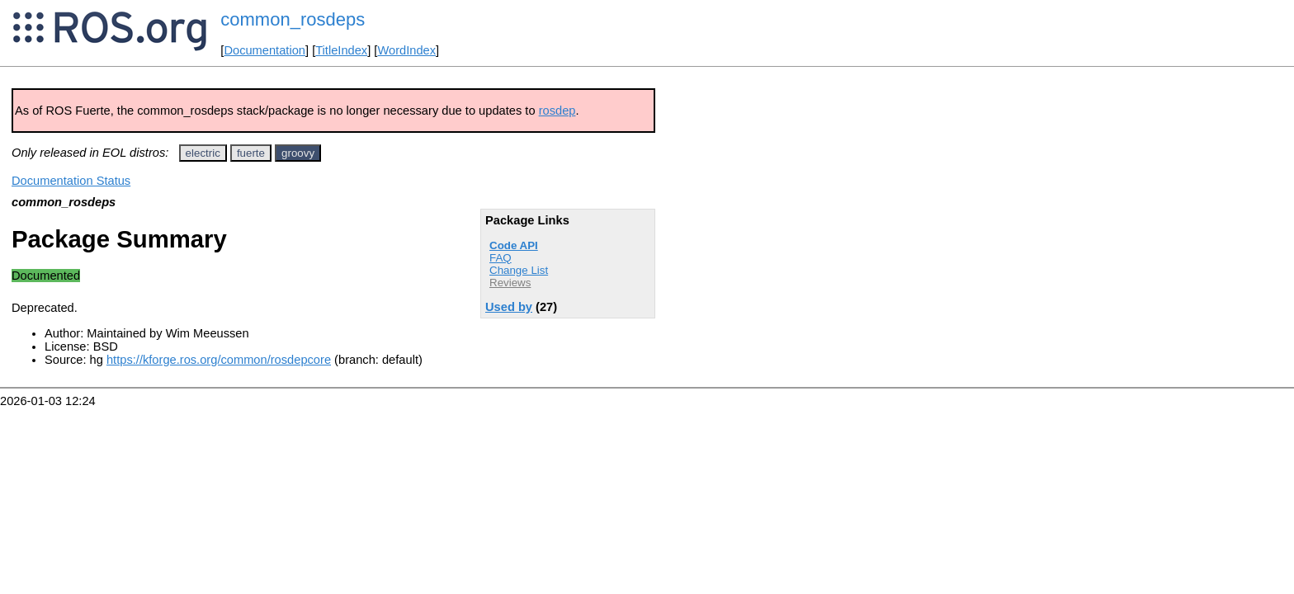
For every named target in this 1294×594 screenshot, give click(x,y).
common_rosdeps (292, 19)
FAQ (500, 258)
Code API (513, 245)
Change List (518, 270)
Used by (508, 307)
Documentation (264, 50)
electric (203, 153)
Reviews (510, 282)
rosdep (557, 110)
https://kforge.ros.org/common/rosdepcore (218, 359)
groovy (297, 153)
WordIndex (406, 50)
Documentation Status (71, 180)
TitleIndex (341, 50)
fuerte (251, 153)
